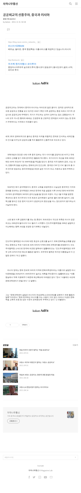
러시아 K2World (16, 46)
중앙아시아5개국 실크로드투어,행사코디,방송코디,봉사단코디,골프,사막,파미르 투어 (40, 68)
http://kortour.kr (14, 60)
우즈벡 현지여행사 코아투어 (22, 64)
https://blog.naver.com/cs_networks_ (22, 42)
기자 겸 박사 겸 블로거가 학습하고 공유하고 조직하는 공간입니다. (30, 416)
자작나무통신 (10, 4)
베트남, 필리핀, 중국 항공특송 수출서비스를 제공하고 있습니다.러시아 (39, 49)
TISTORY (40, 466)
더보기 (75, 345)
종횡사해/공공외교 (9, 19)
